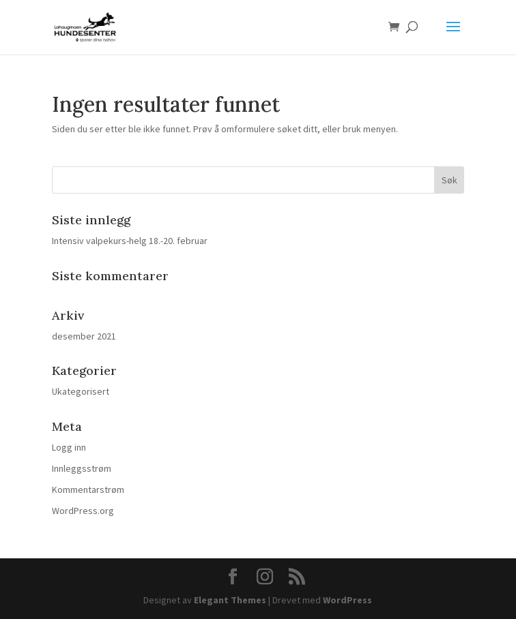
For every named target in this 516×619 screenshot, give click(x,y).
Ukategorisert (80, 391)
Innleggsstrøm (81, 468)
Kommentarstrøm (88, 489)
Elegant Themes (230, 600)
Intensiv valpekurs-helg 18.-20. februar (129, 241)
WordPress (347, 600)
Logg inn (69, 447)
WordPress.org (83, 510)
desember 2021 (84, 336)
